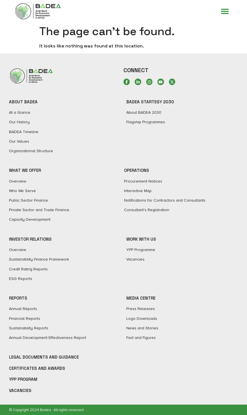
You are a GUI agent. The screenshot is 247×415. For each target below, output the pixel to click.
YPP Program (23, 379)
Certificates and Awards (37, 368)
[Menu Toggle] (225, 11)
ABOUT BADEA (23, 101)
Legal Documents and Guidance (44, 357)
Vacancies (20, 390)
